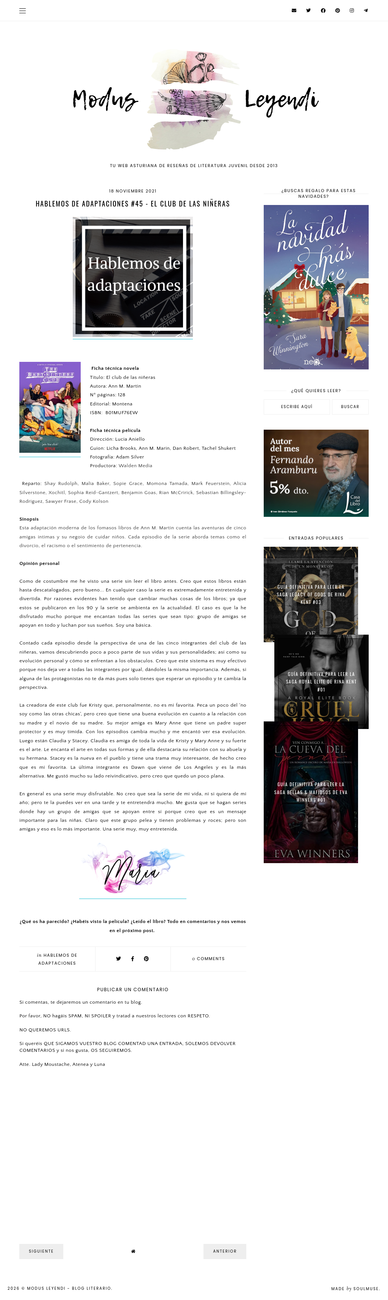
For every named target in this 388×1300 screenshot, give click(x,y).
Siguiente (41, 1251)
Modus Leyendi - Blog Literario (69, 1288)
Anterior (225, 1251)
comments (208, 959)
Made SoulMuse (355, 1289)
